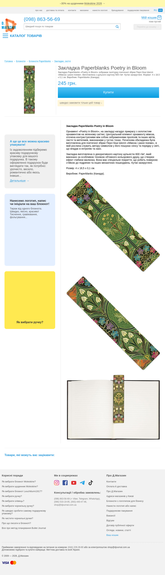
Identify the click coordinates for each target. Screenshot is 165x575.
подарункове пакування (138, 10)
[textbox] (69, 26)
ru (155, 10)
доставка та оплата (55, 10)
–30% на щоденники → (82, 3)
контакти (72, 10)
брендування (117, 10)
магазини (84, 10)
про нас (38, 10)
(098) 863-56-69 (42, 19)
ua (160, 10)
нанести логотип (100, 10)
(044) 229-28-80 (75, 547)
